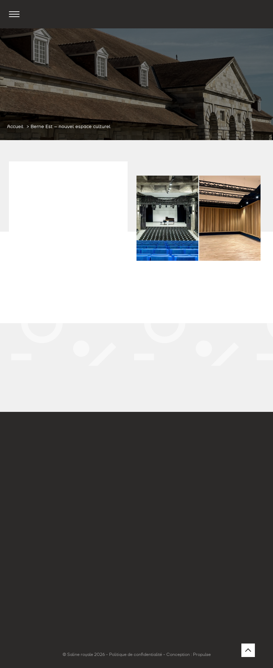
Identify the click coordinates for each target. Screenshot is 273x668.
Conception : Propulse (188, 654)
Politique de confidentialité (135, 654)
